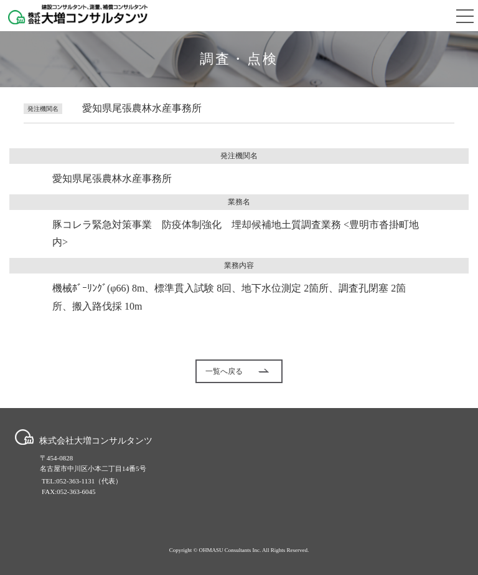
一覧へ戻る (237, 371)
